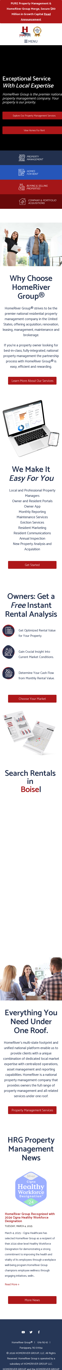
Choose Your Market (32, 699)
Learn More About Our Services (32, 381)
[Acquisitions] (31, 201)
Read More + (12, 1284)
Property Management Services (32, 1110)
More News (32, 1300)
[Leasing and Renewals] (31, 172)
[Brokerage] (31, 187)
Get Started (32, 565)
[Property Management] (31, 157)
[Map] (31, 865)
